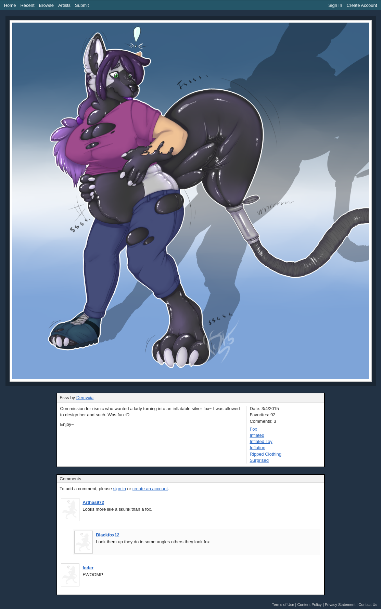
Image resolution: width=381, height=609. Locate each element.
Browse (46, 5)
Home (10, 5)
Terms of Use (283, 604)
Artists (64, 5)
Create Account (361, 5)
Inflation (257, 447)
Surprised (259, 460)
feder (87, 567)
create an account (150, 488)
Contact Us (367, 604)
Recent (27, 5)
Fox (253, 429)
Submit (82, 5)
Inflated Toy (261, 441)
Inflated (257, 435)
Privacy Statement (340, 604)
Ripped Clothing (265, 454)
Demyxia (85, 397)
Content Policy (309, 604)
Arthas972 (93, 502)
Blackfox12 (107, 534)
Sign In (335, 5)
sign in (119, 488)
